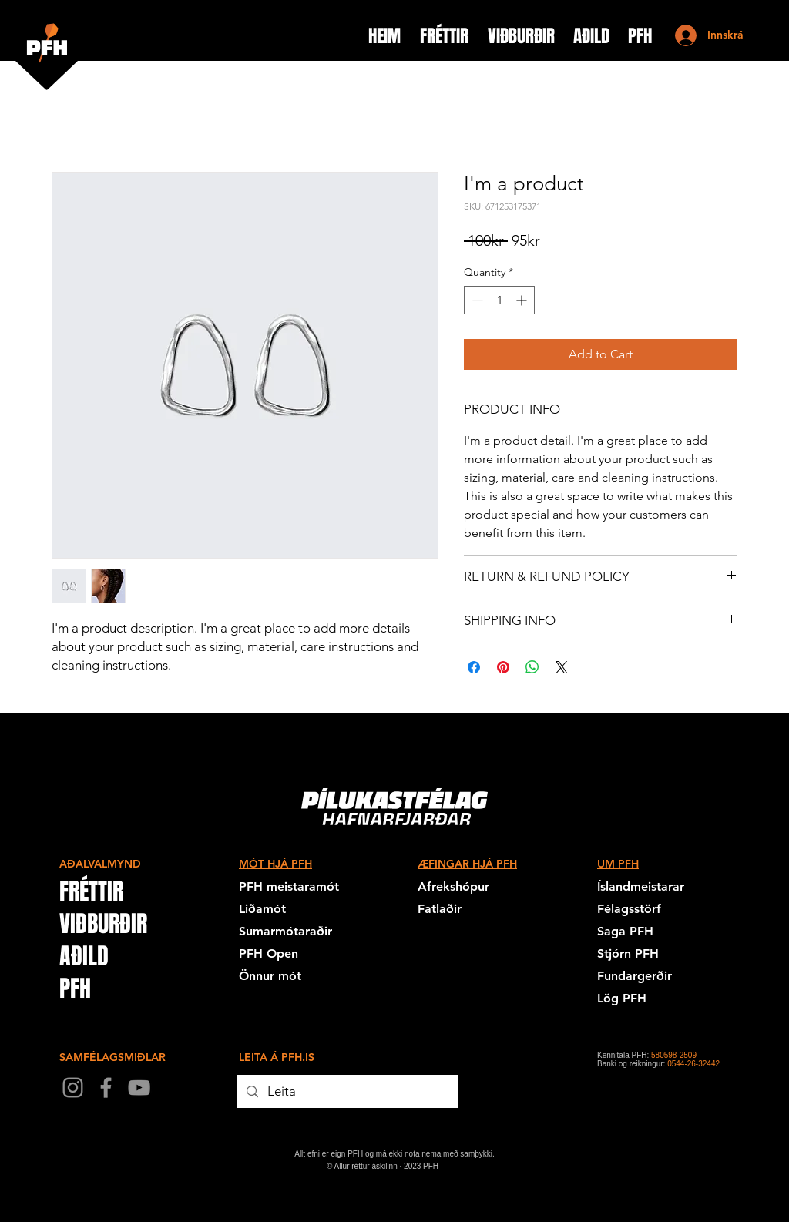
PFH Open (268, 953)
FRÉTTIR (91, 891)
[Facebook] (105, 1087)
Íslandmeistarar (640, 886)
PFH (75, 988)
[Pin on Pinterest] (503, 667)
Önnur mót (270, 976)
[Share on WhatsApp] (532, 667)
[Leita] (346, 1091)
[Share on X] (561, 667)
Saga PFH (625, 931)
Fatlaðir (440, 908)
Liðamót (262, 908)
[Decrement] (475, 300)
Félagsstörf (629, 908)
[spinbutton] (499, 300)
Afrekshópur (453, 886)
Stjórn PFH (628, 953)
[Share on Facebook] (474, 667)
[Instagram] (72, 1087)
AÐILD (84, 956)
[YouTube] (139, 1087)
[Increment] (522, 300)
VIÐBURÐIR (103, 924)
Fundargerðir (634, 976)
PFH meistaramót (289, 886)
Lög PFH (621, 998)
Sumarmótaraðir (285, 931)
